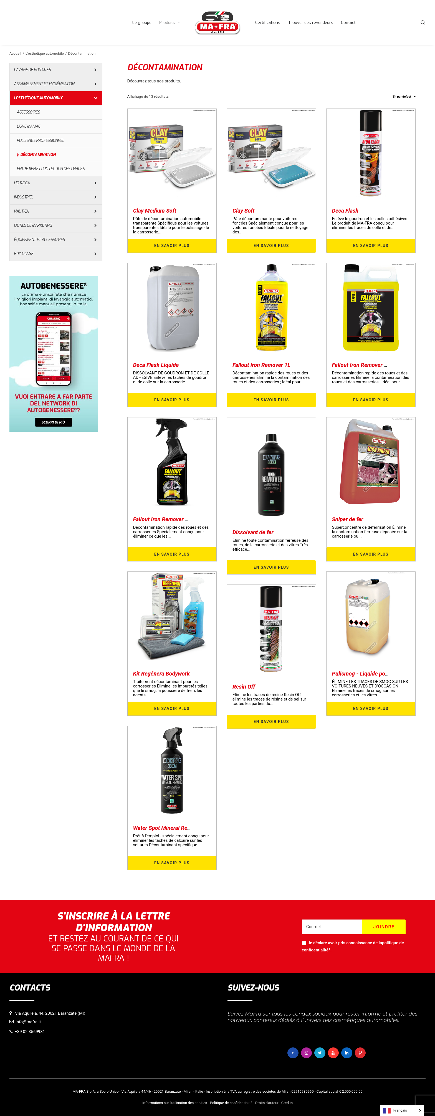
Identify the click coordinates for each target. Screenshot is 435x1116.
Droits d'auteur (267, 1103)
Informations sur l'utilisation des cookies (174, 1103)
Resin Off (243, 686)
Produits (169, 22)
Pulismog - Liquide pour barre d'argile (377, 673)
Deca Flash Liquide (156, 365)
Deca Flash (345, 210)
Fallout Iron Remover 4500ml (367, 365)
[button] (423, 22)
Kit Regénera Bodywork (161, 673)
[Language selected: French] (402, 1110)
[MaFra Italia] (217, 22)
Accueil (15, 53)
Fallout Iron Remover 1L (261, 365)
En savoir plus (171, 245)
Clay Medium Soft (154, 210)
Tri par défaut (402, 97)
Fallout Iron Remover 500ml (167, 519)
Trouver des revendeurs (310, 22)
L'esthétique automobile (45, 53)
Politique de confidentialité (231, 1103)
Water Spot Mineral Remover (168, 828)
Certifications (267, 22)
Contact (348, 22)
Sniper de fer (347, 519)
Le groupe (141, 22)
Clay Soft (243, 210)
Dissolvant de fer (252, 532)
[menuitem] (141, 22)
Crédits (287, 1103)
